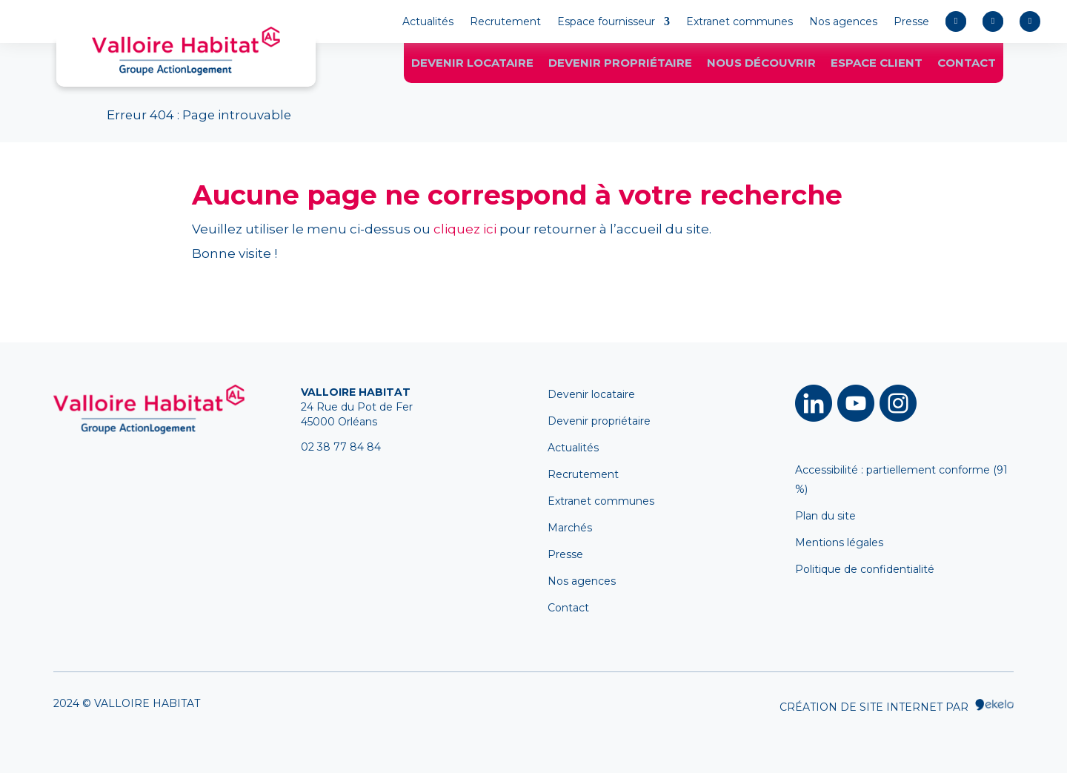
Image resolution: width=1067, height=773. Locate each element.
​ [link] (813, 403)
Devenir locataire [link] (472, 65)
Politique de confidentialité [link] (864, 569)
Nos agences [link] (843, 22)
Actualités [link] (427, 22)
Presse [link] (911, 22)
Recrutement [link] (505, 22)
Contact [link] (966, 65)
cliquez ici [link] (464, 229)
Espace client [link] (877, 65)
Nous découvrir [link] (761, 65)
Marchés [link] (570, 527)
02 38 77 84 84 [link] (341, 447)
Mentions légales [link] (839, 542)
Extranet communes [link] (739, 22)
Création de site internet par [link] (897, 706)
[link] (186, 51)
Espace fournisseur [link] (606, 22)
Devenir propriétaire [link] (620, 65)
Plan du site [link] (825, 515)
